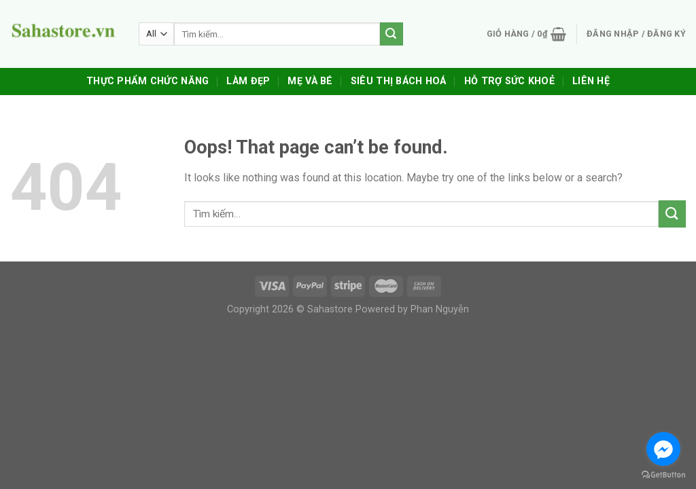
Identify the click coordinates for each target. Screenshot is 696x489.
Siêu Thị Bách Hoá (399, 81)
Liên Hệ (591, 81)
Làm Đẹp (248, 81)
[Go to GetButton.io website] (663, 475)
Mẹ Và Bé (310, 81)
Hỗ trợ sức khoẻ (509, 81)
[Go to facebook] (663, 449)
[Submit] (672, 213)
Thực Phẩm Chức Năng (147, 81)
